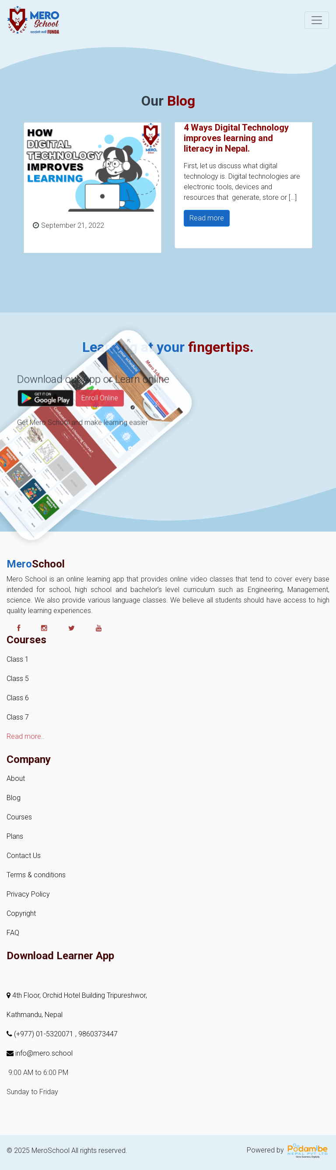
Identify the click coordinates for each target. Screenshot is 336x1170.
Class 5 (18, 678)
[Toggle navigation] (316, 20)
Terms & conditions (36, 875)
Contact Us (24, 855)
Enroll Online (99, 417)
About (16, 778)
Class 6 (18, 698)
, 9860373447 (96, 1034)
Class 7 (18, 717)
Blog (14, 798)
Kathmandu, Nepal (35, 1014)
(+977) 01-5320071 (41, 1034)
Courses (19, 817)
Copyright (21, 913)
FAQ (13, 933)
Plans (15, 836)
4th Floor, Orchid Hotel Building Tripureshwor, (77, 995)
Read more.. (26, 736)
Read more (206, 218)
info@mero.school (40, 1053)
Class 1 (18, 659)
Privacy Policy (28, 894)
